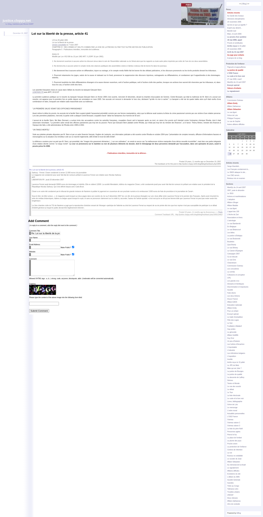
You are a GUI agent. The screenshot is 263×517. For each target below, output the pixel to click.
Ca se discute (232, 257)
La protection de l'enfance (236, 447)
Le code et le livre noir (235, 398)
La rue (229, 453)
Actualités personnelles (236, 413)
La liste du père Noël (235, 429)
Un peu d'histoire (233, 341)
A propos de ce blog (234, 58)
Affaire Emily (232, 308)
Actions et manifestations (236, 196)
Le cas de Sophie (233, 121)
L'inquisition (231, 356)
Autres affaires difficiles (235, 124)
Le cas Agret (232, 112)
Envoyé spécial (233, 314)
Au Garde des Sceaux (235, 16)
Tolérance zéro (232, 489)
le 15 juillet (236, 46)
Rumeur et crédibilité (235, 456)
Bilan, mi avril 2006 (234, 34)
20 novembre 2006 (234, 49)
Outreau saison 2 (233, 423)
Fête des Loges (233, 320)
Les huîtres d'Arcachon (235, 344)
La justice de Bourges (235, 371)
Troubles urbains (233, 492)
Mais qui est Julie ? (234, 368)
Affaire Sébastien (233, 462)
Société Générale (233, 480)
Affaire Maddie (232, 205)
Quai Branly (231, 245)
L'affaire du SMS (233, 477)
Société (230, 290)
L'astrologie (231, 220)
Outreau (230, 420)
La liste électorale (233, 395)
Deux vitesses (232, 498)
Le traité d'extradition (235, 317)
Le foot (229, 323)
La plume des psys (234, 441)
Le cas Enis (231, 260)
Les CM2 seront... (234, 175)
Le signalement (233, 468)
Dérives (230, 380)
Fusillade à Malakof (234, 326)
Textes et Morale (233, 383)
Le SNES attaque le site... (237, 172)
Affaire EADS (232, 302)
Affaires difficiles (233, 471)
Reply (220, 212)
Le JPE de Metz (233, 365)
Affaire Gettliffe (232, 335)
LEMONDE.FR (38, 92)
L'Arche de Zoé (233, 214)
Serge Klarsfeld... (233, 166)
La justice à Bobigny (234, 236)
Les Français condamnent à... (238, 169)
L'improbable (232, 347)
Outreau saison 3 (233, 426)
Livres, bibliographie (234, 401)
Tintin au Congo (233, 486)
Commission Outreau (235, 100)
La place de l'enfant (234, 438)
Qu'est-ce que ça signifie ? (237, 25)
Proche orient (232, 444)
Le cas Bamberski (234, 223)
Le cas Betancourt (234, 230)
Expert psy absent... (234, 28)
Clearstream (231, 263)
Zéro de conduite (233, 504)
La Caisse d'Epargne (235, 251)
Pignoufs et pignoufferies (236, 67)
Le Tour (230, 392)
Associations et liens (235, 217)
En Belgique (231, 227)
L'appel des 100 (233, 211)
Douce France (232, 299)
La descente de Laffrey (235, 377)
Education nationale (234, 305)
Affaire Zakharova (234, 106)
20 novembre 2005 (234, 22)
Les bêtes (230, 233)
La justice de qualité (234, 374)
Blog (244, 4)
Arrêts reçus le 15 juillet (236, 362)
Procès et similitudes (235, 43)
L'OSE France (232, 416)
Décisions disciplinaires (236, 19)
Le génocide (231, 332)
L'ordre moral (232, 410)
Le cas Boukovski (233, 239)
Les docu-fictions (233, 296)
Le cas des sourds (234, 386)
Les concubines (233, 269)
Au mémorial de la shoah (236, 465)
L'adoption (231, 199)
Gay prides (231, 329)
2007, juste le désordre (235, 190)
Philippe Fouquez (233, 118)
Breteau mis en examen (236, 178)
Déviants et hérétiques (235, 284)
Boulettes (230, 242)
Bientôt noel (231, 31)
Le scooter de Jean (234, 459)
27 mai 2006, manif (234, 79)
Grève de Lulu (232, 115)
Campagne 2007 (233, 254)
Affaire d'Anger (232, 202)
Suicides (230, 483)
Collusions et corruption (236, 275)
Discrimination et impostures (237, 287)
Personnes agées (233, 432)
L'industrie (231, 350)
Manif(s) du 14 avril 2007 (236, 82)
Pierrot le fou (232, 435)
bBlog (239, 513)
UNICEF (230, 495)
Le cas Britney (232, 248)
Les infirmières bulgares (236, 353)
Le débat (230, 389)
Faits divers (231, 293)
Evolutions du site (233, 474)
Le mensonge (232, 407)
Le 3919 (230, 193)
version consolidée (59, 45)
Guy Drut (230, 338)
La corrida (231, 272)
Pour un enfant (232, 311)
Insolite (230, 359)
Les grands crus (233, 281)
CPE (229, 278)
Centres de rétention (235, 450)
